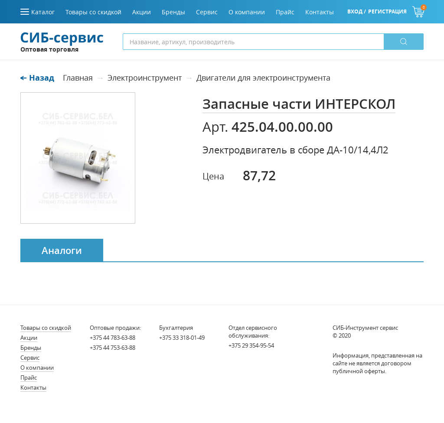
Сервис (29, 357)
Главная (78, 77)
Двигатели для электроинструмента (263, 77)
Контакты (33, 387)
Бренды (30, 347)
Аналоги (62, 250)
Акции (28, 338)
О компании (37, 367)
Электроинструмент (145, 77)
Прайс (28, 377)
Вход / (356, 11)
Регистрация (387, 11)
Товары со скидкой (45, 328)
